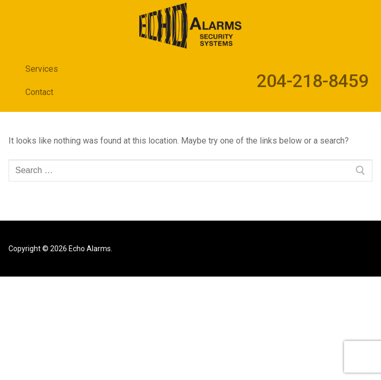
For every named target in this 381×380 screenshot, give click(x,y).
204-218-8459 (312, 80)
